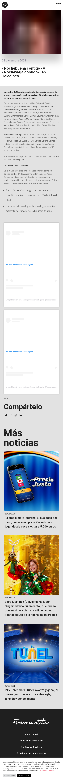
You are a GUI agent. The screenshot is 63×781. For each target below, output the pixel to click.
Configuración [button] (9, 775)
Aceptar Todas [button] (24, 775)
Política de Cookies (31, 747)
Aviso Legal (31, 734)
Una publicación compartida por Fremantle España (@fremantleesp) (31, 300)
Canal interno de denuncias (31, 753)
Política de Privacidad (31, 740)
